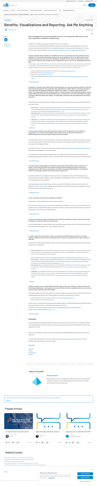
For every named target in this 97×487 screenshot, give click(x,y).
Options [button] (91, 34)
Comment (8, 400)
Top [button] (7, 472)
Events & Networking (22, 10)
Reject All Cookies (85, 477)
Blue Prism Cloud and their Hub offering (79, 148)
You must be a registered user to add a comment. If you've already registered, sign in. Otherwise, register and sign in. (33, 397)
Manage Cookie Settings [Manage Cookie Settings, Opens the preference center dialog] (85, 481)
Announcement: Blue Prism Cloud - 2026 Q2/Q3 (15, 457)
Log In (92, 5)
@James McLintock (34, 160)
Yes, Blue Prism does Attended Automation (17, 431)
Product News (8, 20)
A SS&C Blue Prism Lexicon (10, 461)
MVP (60, 10)
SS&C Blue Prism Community (10, 14)
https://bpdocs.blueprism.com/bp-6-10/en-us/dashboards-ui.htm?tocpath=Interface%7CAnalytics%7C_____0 (59, 257)
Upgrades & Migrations (68, 10)
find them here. (44, 186)
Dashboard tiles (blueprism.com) (67, 71)
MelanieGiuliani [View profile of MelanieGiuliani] (13, 29)
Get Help (13, 10)
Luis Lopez (46, 205)
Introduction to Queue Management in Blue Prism (15, 459)
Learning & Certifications (50, 10)
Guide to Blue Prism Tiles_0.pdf (45, 74)
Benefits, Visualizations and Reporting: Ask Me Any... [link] (46, 14)
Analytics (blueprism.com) (48, 72)
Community (6, 10)
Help (84, 5)
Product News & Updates (36, 10)
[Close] (92, 469)
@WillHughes (32, 127)
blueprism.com (89, 1)
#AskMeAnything (32, 352)
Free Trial (81, 1)
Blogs (31, 14)
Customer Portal (71, 1)
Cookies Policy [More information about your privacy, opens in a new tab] (51, 478)
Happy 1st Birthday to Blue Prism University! (48, 431)
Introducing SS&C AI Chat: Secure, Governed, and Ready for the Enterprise (21, 465)
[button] (6, 45)
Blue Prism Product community (70, 339)
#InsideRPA (31, 349)
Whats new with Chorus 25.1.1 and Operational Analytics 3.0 (17, 463)
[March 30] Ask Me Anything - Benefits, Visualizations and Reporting (68, 50)
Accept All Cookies (85, 473)
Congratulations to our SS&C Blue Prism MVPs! (78, 431)
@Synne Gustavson (34, 81)
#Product (30, 350)
